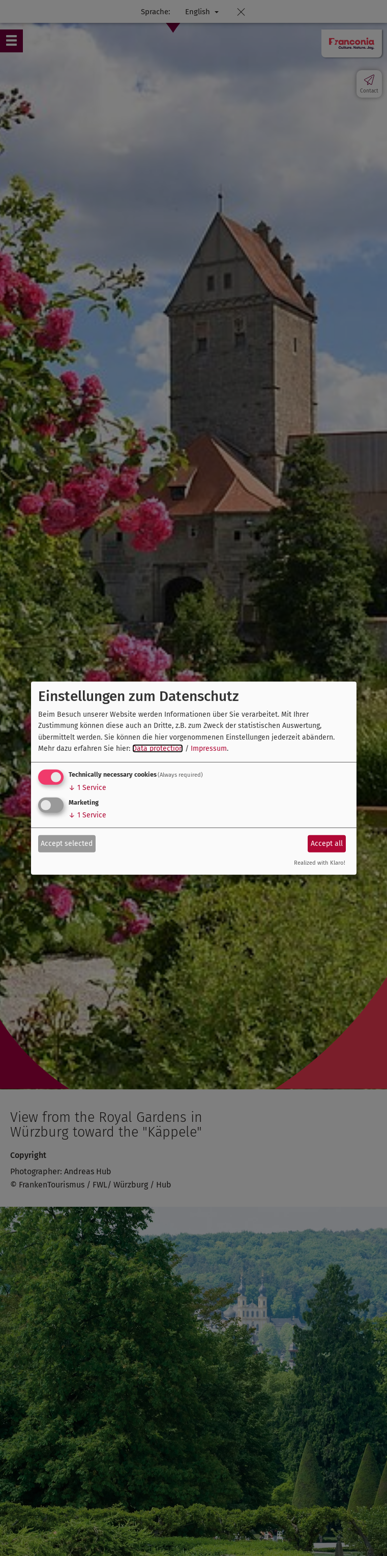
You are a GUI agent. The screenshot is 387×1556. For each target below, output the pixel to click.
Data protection (157, 748)
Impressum (209, 748)
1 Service (87, 787)
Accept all (327, 843)
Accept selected (67, 843)
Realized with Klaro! (319, 863)
